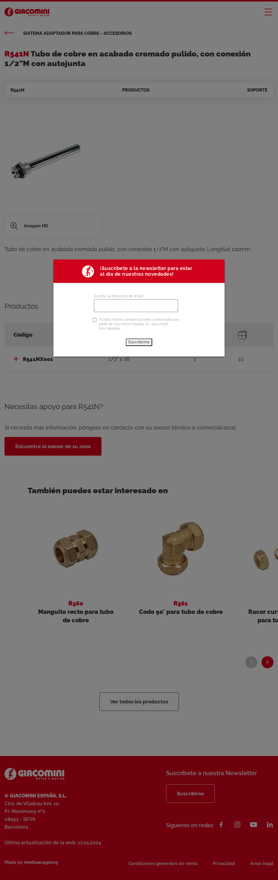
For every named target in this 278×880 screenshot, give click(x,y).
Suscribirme (139, 342)
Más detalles (109, 328)
